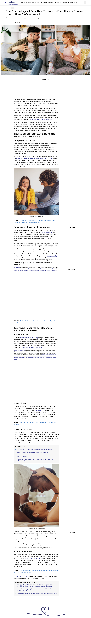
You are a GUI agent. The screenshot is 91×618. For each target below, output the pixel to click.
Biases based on (47, 232)
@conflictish (17, 267)
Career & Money (65, 2)
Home (7, 8)
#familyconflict (18, 270)
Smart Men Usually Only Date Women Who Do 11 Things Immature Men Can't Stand (36, 589)
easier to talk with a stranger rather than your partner (34, 158)
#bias (32, 356)
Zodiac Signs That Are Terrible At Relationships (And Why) (34, 449)
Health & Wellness (56, 2)
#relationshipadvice (39, 357)
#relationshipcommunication (49, 354)
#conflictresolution (32, 269)
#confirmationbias (39, 356)
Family (38, 2)
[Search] (81, 2)
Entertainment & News (46, 2)
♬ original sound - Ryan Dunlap (49, 270)
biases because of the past (34, 558)
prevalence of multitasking (29, 338)
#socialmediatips (29, 357)
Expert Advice (73, 2)
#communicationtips (36, 270)
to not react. (38, 410)
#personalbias (47, 356)
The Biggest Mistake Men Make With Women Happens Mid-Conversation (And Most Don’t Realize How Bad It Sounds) (34, 585)
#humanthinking (18, 356)
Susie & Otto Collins (11, 21)
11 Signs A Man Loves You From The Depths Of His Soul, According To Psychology (36, 459)
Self (35, 2)
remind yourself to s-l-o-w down (31, 347)
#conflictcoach (53, 269)
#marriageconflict (26, 270)
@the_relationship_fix (19, 350)
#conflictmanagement (43, 269)
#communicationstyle (19, 357)
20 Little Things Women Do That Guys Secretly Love (32, 452)
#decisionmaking (26, 356)
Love (22, 2)
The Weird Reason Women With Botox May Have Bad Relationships (37, 593)
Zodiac (25, 2)
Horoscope (31, 2)
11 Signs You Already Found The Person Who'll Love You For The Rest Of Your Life (35, 455)
